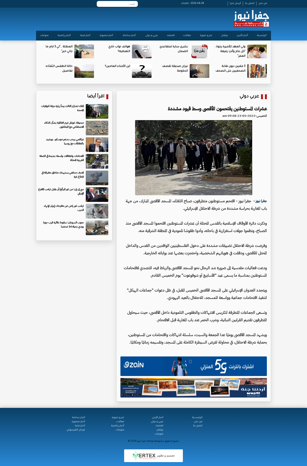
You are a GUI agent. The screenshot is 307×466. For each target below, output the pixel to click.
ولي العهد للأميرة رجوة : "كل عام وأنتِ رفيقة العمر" (230, 51)
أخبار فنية (85, 35)
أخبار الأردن (242, 35)
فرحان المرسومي (76, 430)
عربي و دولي (151, 35)
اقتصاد (171, 35)
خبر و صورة (206, 35)
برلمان (224, 35)
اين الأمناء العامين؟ (117, 66)
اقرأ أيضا (95, 96)
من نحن (262, 3)
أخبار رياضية (64, 35)
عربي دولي (249, 96)
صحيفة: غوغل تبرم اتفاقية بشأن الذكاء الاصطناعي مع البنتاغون (64, 125)
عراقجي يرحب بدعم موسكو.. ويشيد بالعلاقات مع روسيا (65, 141)
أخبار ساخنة (129, 35)
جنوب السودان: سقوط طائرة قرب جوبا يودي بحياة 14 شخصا (63, 224)
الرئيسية (261, 35)
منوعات (44, 35)
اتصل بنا (249, 3)
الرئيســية (197, 417)
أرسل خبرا (235, 3)
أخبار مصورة (106, 35)
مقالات (187, 35)
